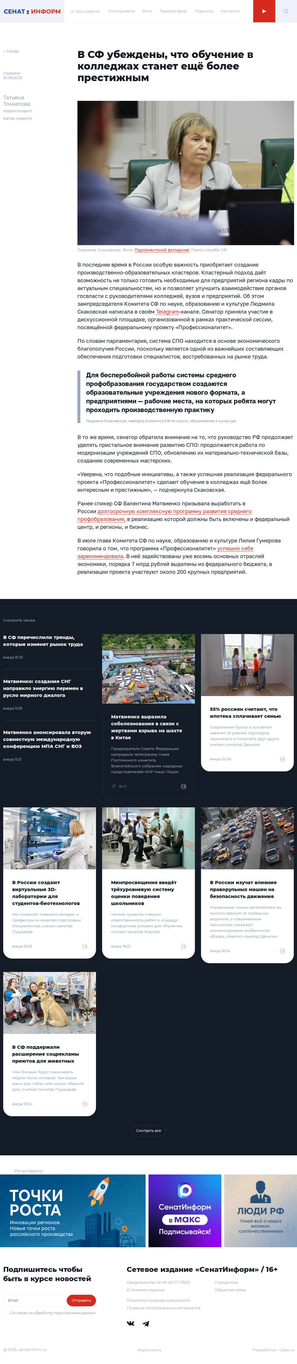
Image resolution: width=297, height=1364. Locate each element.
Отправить (81, 1300)
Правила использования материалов (163, 1307)
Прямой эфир (173, 11)
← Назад (11, 51)
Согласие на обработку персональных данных (52, 1313)
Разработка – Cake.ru (273, 1349)
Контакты (230, 11)
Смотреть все (148, 1130)
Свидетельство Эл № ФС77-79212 (158, 1282)
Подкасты (203, 11)
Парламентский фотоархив (162, 249)
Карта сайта (149, 1349)
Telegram (167, 311)
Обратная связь (230, 1289)
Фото (147, 11)
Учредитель (226, 1282)
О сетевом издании (146, 1289)
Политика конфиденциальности (158, 1300)
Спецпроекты (121, 11)
